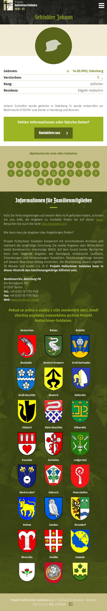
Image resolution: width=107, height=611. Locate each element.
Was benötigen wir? (54, 224)
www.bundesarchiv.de (25, 299)
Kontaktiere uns (49, 133)
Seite (99, 219)
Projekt (26, 6)
